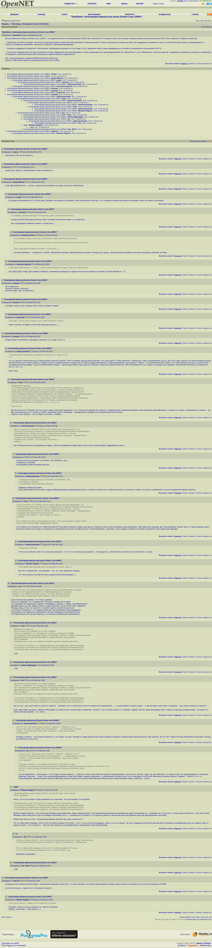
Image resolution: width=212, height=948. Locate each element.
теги (161, 4)
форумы (14, 14)
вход (185, 1)
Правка (191, 63)
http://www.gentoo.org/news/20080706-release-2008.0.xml (34, 58)
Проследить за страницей (14, 945)
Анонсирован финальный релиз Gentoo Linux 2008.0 (28, 74)
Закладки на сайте (10, 943)
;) (29, 127)
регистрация (193, 1)
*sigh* (25, 125)
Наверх (191, 159)
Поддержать (193, 945)
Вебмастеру (205, 945)
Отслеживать (206, 27)
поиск (64, 14)
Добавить (182, 945)
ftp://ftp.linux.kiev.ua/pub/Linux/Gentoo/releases (54, 575)
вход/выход (164, 14)
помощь (42, 14)
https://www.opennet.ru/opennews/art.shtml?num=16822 (36, 60)
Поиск (155, 4)
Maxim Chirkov (204, 943)
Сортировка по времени (198, 141)
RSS (209, 141)
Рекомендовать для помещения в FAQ (199, 919)
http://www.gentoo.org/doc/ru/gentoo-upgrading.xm (54, 54)
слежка (195, 14)
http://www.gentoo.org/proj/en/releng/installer (64, 42)
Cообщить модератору (203, 63)
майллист (130, 14)
